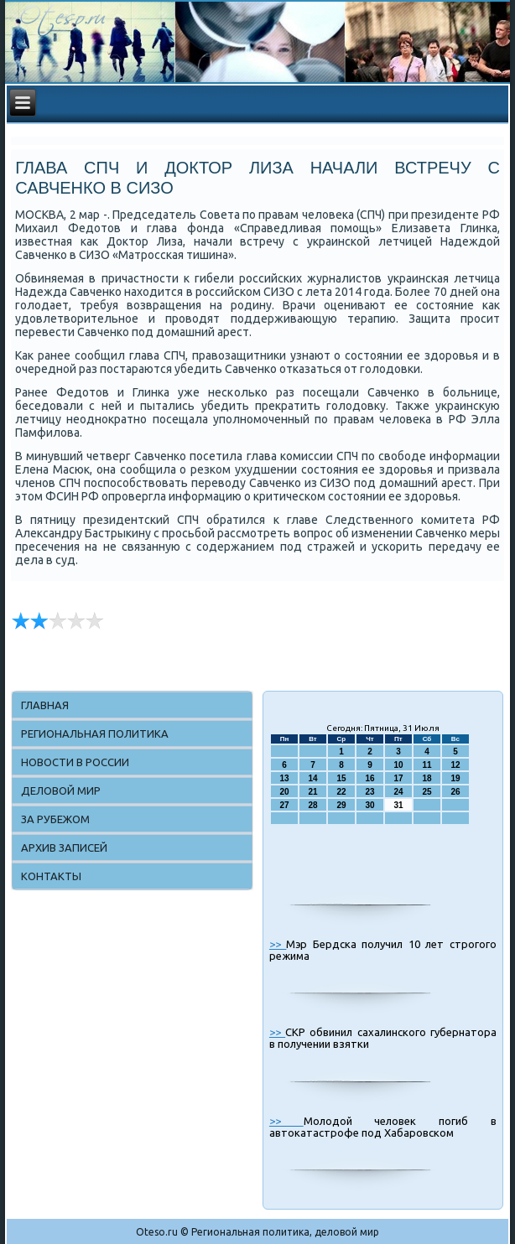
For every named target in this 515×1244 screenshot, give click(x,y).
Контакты (51, 876)
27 (284, 805)
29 (341, 805)
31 (398, 805)
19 (455, 778)
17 (398, 778)
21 (312, 791)
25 (426, 791)
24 (398, 791)
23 (369, 791)
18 (426, 778)
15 (341, 778)
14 (312, 778)
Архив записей (64, 847)
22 (341, 791)
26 (455, 791)
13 (284, 778)
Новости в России (75, 762)
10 (398, 765)
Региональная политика (95, 733)
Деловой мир (61, 790)
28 (312, 805)
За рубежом (55, 819)
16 (369, 778)
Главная (45, 705)
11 (426, 765)
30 (369, 805)
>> (277, 944)
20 (284, 791)
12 (455, 765)
